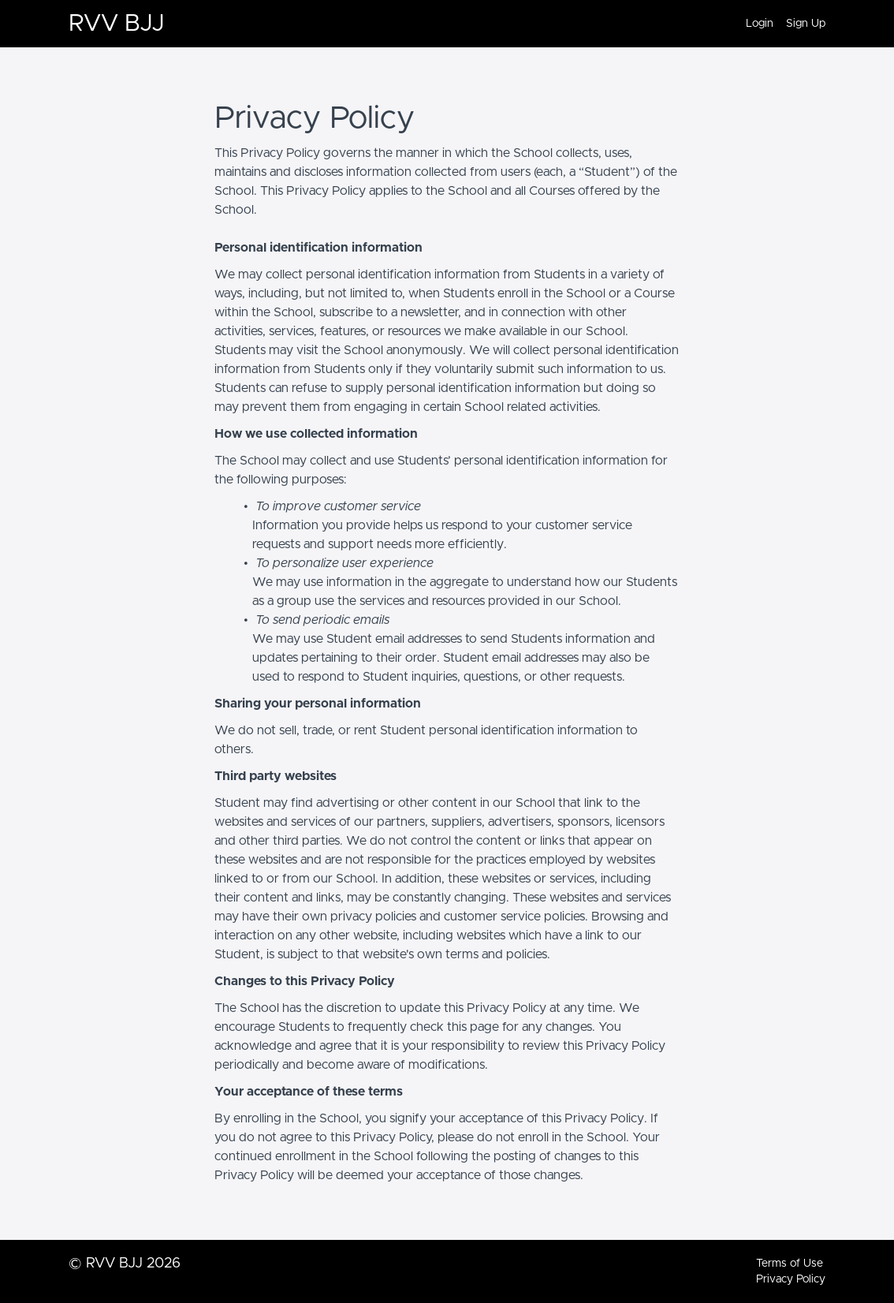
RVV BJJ (116, 23)
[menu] (779, 24)
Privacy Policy (790, 1279)
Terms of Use (789, 1263)
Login (759, 23)
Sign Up (805, 23)
